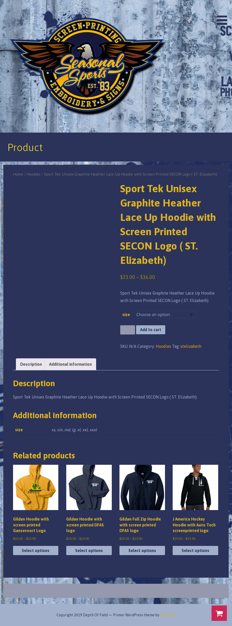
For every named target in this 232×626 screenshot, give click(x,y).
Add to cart (150, 329)
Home (18, 174)
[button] (224, 13)
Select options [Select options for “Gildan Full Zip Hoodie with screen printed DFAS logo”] (142, 550)
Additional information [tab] (70, 364)
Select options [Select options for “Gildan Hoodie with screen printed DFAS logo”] (89, 550)
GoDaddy (167, 615)
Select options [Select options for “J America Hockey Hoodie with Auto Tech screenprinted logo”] (195, 550)
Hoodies (33, 174)
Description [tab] (31, 364)
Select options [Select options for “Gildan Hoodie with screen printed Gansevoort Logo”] (35, 550)
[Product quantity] (127, 330)
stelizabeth (191, 346)
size (126, 314)
